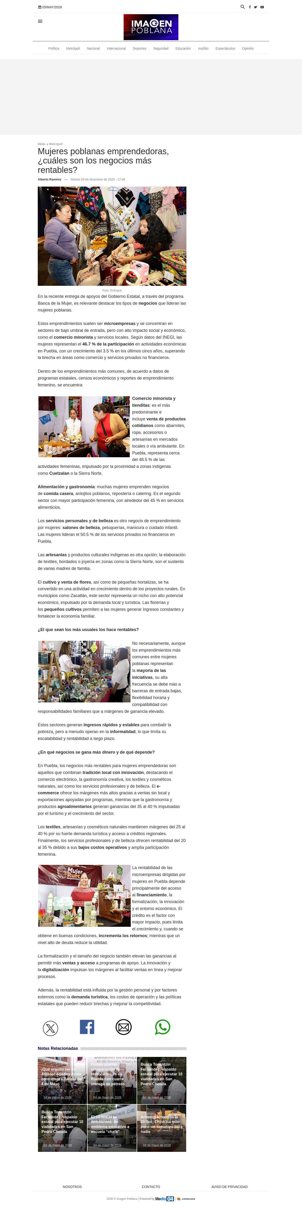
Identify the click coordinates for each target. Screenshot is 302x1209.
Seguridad (160, 48)
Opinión (248, 48)
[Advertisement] (151, 97)
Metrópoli (73, 48)
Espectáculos (225, 48)
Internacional (116, 48)
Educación (183, 48)
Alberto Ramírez (49, 179)
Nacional (93, 48)
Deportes (139, 48)
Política (53, 48)
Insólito (203, 48)
